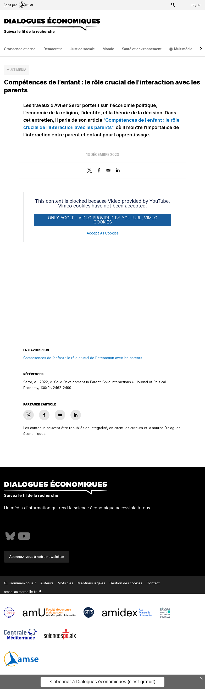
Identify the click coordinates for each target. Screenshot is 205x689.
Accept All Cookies (103, 233)
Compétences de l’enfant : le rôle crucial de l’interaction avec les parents (82, 358)
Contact (153, 583)
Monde (108, 49)
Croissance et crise (20, 49)
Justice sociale (82, 49)
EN (198, 5)
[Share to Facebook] (99, 170)
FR (193, 5)
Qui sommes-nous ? (20, 583)
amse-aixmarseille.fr (20, 592)
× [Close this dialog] (201, 678)
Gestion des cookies (125, 583)
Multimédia (183, 49)
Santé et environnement (142, 49)
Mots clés (65, 583)
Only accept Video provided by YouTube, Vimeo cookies (102, 220)
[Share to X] (89, 170)
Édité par (18, 5)
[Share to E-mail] (108, 170)
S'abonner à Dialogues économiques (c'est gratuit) (102, 682)
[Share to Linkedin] (118, 170)
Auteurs (46, 583)
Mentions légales (91, 583)
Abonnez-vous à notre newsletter (36, 557)
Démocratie (53, 49)
